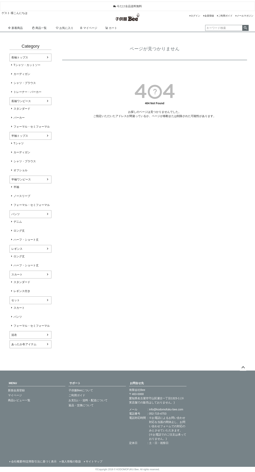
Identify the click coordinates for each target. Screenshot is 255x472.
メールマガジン (245, 15)
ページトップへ (243, 367)
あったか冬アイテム (23, 344)
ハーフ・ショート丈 (26, 239)
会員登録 (209, 15)
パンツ (15, 214)
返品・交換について (81, 405)
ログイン (195, 15)
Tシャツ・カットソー (27, 65)
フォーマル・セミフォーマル (32, 126)
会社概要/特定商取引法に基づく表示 (34, 461)
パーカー (19, 117)
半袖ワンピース (21, 179)
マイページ (88, 28)
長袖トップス (19, 57)
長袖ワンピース (21, 101)
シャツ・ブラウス (25, 83)
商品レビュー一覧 (19, 400)
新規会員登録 (16, 390)
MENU (13, 383)
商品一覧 (39, 28)
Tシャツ (19, 143)
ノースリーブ (22, 196)
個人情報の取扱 (71, 461)
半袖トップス (19, 135)
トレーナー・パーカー (27, 91)
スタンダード (22, 108)
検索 (245, 28)
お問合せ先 (137, 383)
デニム (18, 221)
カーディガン (22, 74)
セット (15, 300)
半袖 (16, 187)
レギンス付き (22, 291)
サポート (74, 383)
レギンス (17, 248)
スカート (17, 274)
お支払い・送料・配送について (88, 400)
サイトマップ (94, 461)
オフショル (20, 170)
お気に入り (64, 28)
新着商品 (15, 28)
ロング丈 (19, 230)
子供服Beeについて (81, 390)
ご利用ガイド (225, 15)
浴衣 (14, 334)
